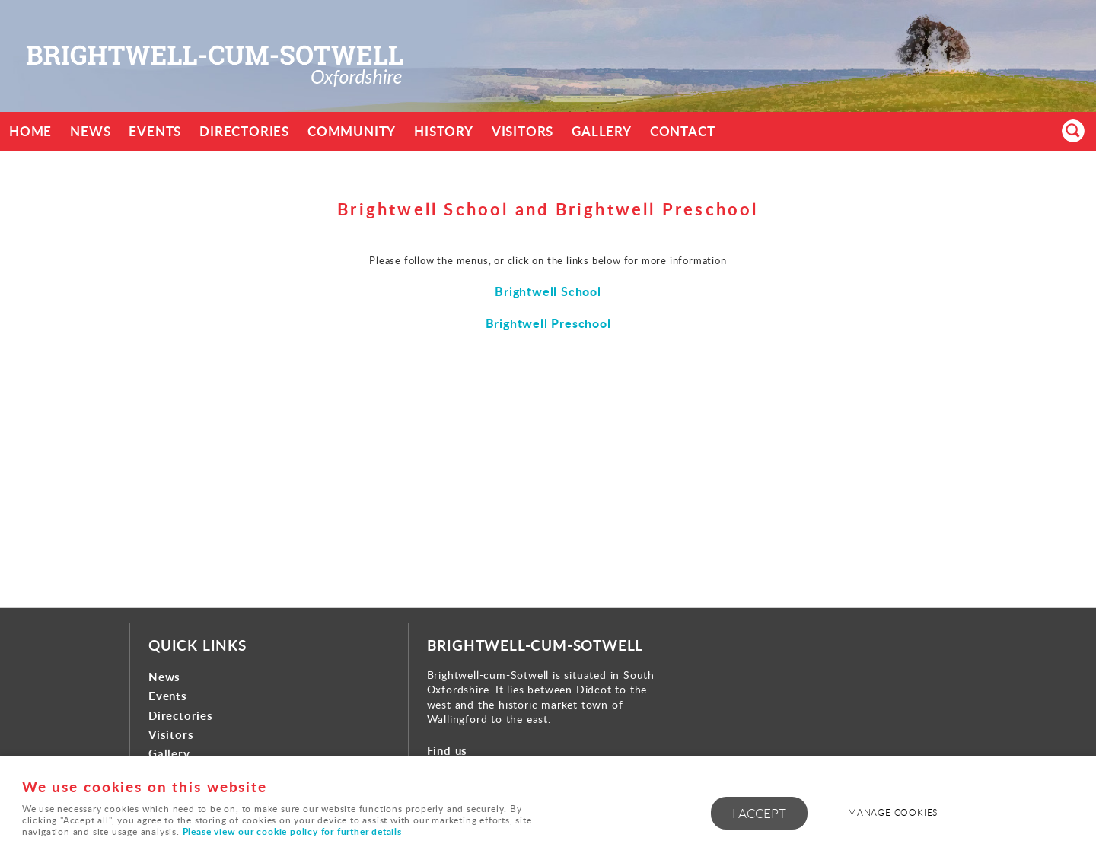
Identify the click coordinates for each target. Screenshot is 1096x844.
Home (30, 131)
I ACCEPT (759, 813)
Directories (244, 131)
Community (351, 131)
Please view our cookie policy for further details (292, 831)
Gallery (602, 131)
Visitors (522, 131)
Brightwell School (548, 291)
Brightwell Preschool (548, 323)
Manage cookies (893, 812)
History (443, 131)
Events (155, 131)
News (90, 131)
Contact (682, 131)
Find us (447, 751)
